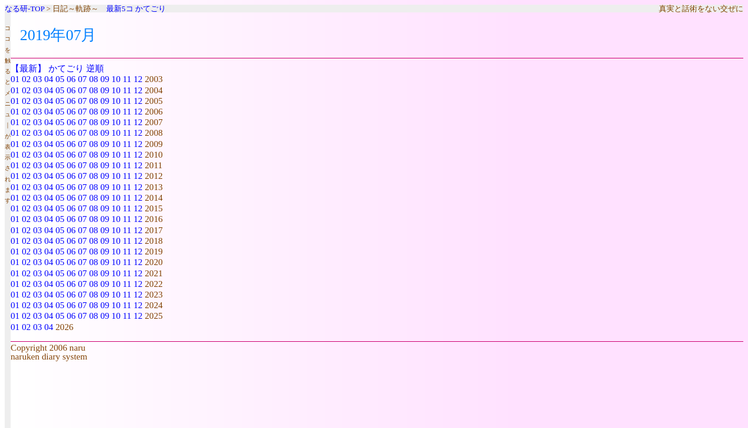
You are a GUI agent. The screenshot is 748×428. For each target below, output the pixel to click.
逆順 (95, 68)
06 (71, 79)
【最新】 (28, 68)
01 (15, 79)
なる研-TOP (24, 8)
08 (93, 79)
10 (116, 79)
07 (82, 79)
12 (137, 79)
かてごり (150, 8)
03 (37, 79)
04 (48, 79)
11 (127, 79)
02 (26, 79)
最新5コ (119, 8)
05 (59, 79)
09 (104, 79)
